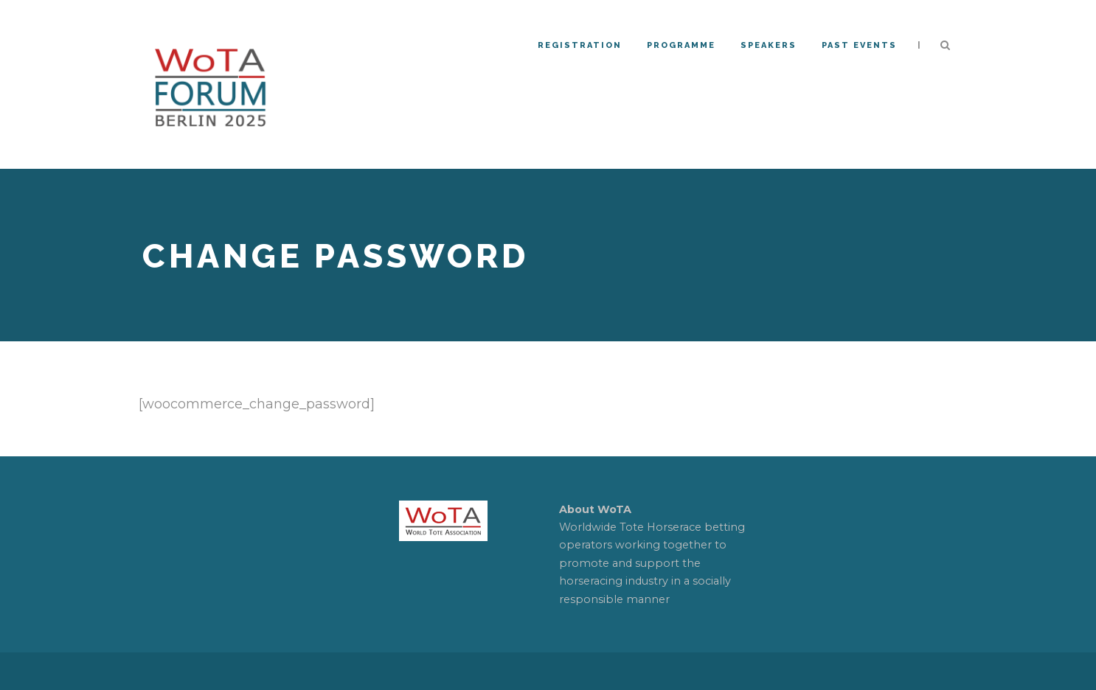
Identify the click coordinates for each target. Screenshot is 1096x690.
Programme (681, 45)
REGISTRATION (580, 45)
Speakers (769, 45)
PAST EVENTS (859, 45)
